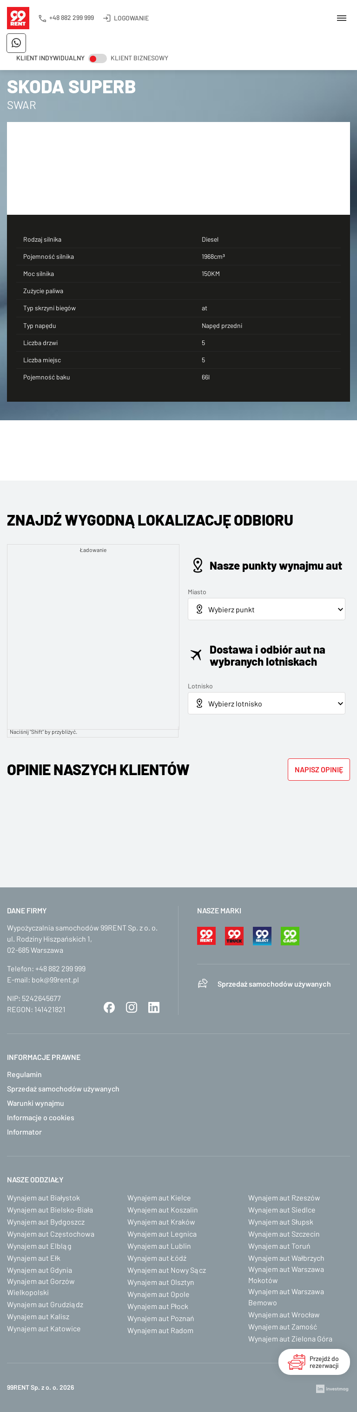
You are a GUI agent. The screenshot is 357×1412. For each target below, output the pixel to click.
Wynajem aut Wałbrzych (286, 1257)
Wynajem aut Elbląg (39, 1245)
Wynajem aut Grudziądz (45, 1304)
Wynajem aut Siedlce (282, 1209)
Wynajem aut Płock (157, 1306)
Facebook (109, 1007)
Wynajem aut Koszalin (162, 1209)
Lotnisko (200, 686)
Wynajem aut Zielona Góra (290, 1338)
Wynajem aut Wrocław (284, 1314)
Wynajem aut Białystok (43, 1197)
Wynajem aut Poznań (160, 1318)
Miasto (197, 592)
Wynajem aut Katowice (44, 1328)
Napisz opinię (319, 769)
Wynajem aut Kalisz (38, 1316)
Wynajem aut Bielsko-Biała (50, 1209)
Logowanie (131, 18)
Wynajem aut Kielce (159, 1197)
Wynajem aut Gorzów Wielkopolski (41, 1286)
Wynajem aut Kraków (161, 1221)
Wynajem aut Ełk (33, 1257)
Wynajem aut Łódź (156, 1257)
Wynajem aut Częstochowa (50, 1233)
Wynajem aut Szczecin (284, 1233)
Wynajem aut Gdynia (39, 1269)
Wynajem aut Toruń (279, 1245)
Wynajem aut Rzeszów (284, 1197)
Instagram (131, 1007)
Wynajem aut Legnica (162, 1233)
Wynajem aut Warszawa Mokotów (286, 1274)
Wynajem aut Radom (160, 1330)
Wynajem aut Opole (158, 1294)
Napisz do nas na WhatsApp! (16, 43)
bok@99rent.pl (55, 979)
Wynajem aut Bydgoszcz (46, 1221)
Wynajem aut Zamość (282, 1326)
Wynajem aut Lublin (159, 1245)
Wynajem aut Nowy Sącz (166, 1269)
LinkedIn (153, 1007)
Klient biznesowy (139, 58)
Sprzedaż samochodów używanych (274, 983)
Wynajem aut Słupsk (280, 1221)
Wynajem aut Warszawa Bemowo (286, 1297)
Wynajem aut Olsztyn (160, 1281)
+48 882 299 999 (71, 17)
